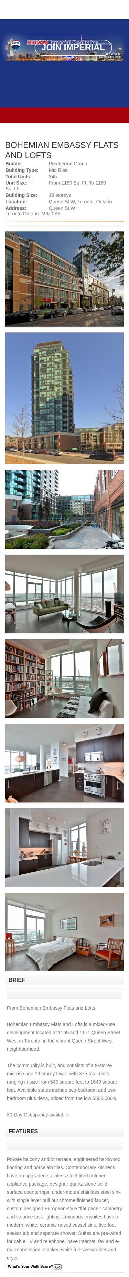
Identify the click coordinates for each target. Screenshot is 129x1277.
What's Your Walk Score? (35, 1266)
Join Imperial (73, 47)
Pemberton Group (68, 163)
